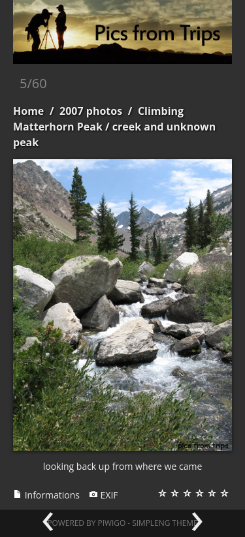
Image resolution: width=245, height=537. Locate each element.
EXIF (103, 495)
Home (28, 111)
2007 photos (90, 111)
